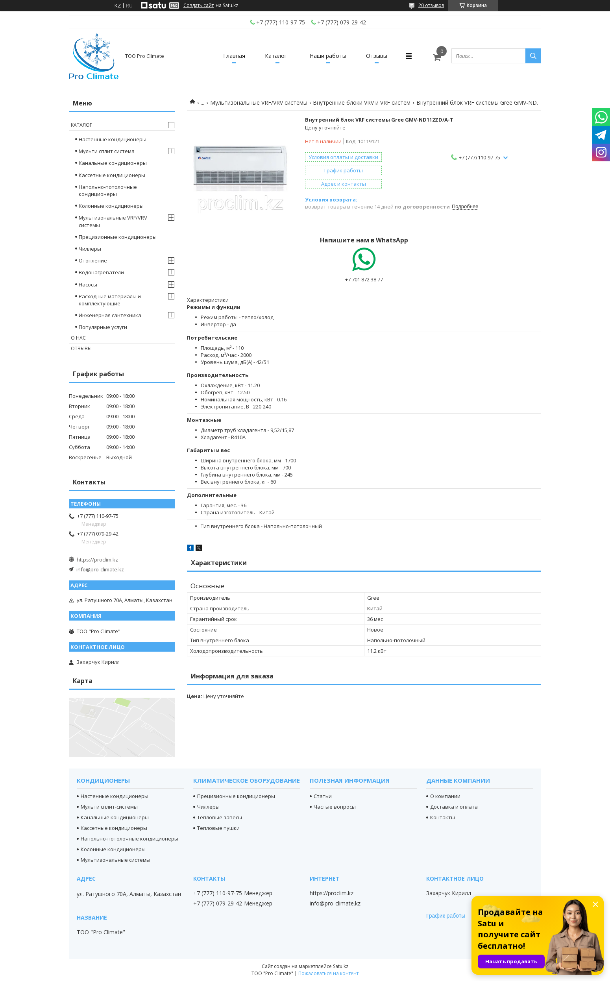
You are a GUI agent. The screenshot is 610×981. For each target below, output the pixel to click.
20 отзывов (431, 5)
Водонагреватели (101, 272)
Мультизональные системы (115, 859)
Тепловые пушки (218, 827)
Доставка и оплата (454, 806)
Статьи (323, 796)
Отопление (93, 260)
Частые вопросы (335, 806)
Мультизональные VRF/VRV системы (258, 102)
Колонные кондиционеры (111, 205)
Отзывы (376, 55)
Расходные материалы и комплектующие (110, 300)
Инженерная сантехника (110, 315)
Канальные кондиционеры (113, 162)
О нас (78, 337)
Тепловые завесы (219, 817)
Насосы (88, 284)
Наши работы (328, 55)
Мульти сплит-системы (109, 806)
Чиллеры (90, 248)
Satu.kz (340, 966)
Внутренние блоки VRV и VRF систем (361, 102)
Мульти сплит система (107, 151)
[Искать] (533, 55)
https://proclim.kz (97, 559)
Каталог (276, 55)
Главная (234, 55)
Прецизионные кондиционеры (118, 236)
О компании (445, 796)
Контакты (442, 817)
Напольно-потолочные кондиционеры (108, 190)
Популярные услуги (103, 327)
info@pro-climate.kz (100, 569)
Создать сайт (198, 5)
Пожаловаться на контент (328, 973)
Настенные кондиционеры (112, 139)
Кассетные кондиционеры (112, 175)
